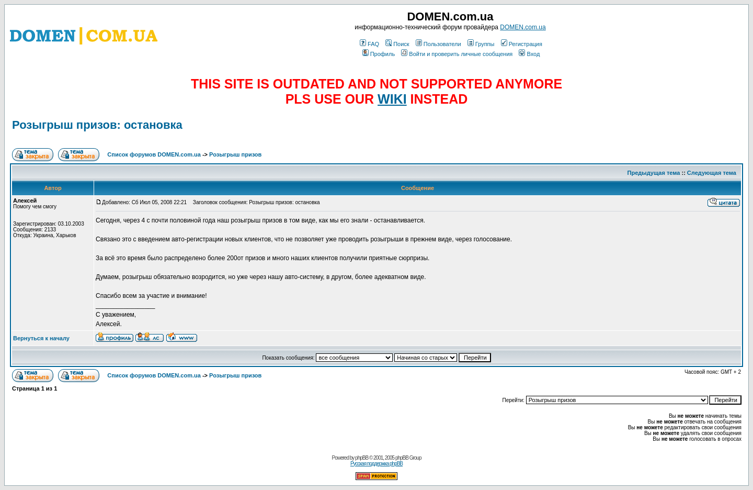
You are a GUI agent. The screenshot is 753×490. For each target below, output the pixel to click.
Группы (481, 44)
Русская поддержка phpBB (376, 463)
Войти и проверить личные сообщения (456, 54)
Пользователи (438, 44)
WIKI (392, 99)
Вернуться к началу (41, 338)
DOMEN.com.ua (522, 27)
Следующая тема (711, 173)
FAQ (369, 44)
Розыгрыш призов (235, 154)
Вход (529, 54)
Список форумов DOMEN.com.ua (154, 154)
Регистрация (521, 44)
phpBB (361, 458)
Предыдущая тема (654, 173)
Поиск (397, 44)
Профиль (378, 54)
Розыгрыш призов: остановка (97, 124)
